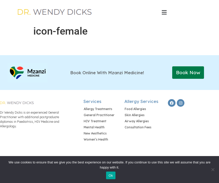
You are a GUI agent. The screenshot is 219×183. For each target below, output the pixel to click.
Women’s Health (96, 139)
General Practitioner (99, 115)
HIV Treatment (95, 121)
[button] (164, 12)
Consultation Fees (138, 127)
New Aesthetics (95, 133)
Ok (111, 175)
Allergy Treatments (98, 109)
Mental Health (94, 127)
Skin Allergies (134, 115)
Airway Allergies (137, 121)
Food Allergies (135, 109)
